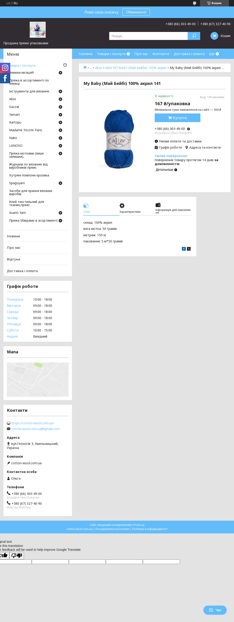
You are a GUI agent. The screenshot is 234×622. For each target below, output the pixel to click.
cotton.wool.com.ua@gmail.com (35, 429)
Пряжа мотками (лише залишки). (26, 155)
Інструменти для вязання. (29, 91)
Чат (215, 610)
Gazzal (14, 107)
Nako (13, 138)
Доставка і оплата (189, 53)
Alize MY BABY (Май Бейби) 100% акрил (135, 68)
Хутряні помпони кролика (29, 175)
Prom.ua (138, 525)
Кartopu (15, 122)
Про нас (141, 53)
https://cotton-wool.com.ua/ (32, 423)
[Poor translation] (16, 555)
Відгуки (13, 259)
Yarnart (14, 115)
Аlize (98, 68)
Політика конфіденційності (150, 529)
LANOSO (15, 146)
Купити (180, 117)
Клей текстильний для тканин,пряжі (26, 203)
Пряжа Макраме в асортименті (33, 221)
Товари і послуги (111, 53)
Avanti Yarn (17, 213)
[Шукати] (194, 36)
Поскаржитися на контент (112, 529)
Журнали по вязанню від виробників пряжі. (28, 166)
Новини (13, 236)
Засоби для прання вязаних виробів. (30, 192)
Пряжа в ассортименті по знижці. (29, 82)
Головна (85, 53)
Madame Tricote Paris (25, 130)
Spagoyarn (17, 183)
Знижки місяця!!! (21, 73)
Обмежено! (136, 12)
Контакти (161, 53)
